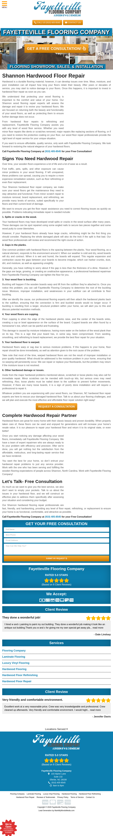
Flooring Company (14, 650)
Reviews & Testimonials (46, 797)
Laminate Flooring (13, 656)
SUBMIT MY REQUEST (56, 558)
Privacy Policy (62, 797)
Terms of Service (77, 797)
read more (98, 627)
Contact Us (73, 22)
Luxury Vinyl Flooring (15, 662)
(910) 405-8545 (53, 151)
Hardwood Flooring (14, 669)
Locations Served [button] (56, 729)
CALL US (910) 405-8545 (47, 22)
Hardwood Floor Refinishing (20, 675)
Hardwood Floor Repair (16, 681)
